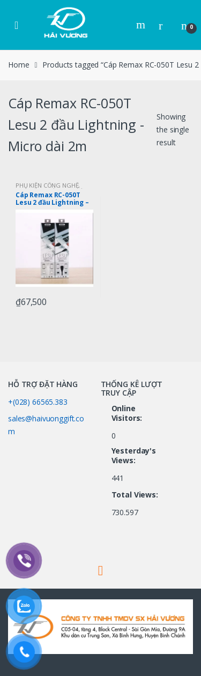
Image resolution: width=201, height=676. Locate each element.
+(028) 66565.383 (38, 402)
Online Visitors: (128, 413)
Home (18, 65)
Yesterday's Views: (133, 455)
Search (142, 25)
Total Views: (135, 495)
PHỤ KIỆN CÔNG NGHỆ (47, 185)
